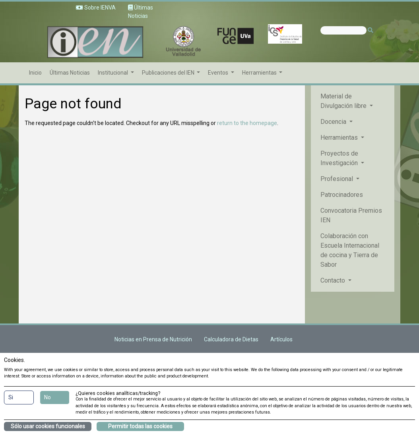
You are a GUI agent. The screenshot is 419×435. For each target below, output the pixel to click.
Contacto (333, 280)
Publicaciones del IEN (169, 72)
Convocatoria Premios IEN (351, 215)
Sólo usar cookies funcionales (48, 426)
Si (10, 397)
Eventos (218, 72)
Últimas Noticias (70, 72)
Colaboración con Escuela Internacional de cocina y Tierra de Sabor (349, 250)
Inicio (35, 72)
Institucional (113, 72)
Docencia (334, 121)
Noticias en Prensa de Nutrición (153, 339)
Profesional (337, 179)
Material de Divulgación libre (344, 101)
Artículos (281, 339)
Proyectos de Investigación (339, 158)
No (47, 397)
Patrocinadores (341, 194)
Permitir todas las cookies (140, 426)
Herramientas (260, 72)
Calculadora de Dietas (231, 339)
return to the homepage (247, 123)
